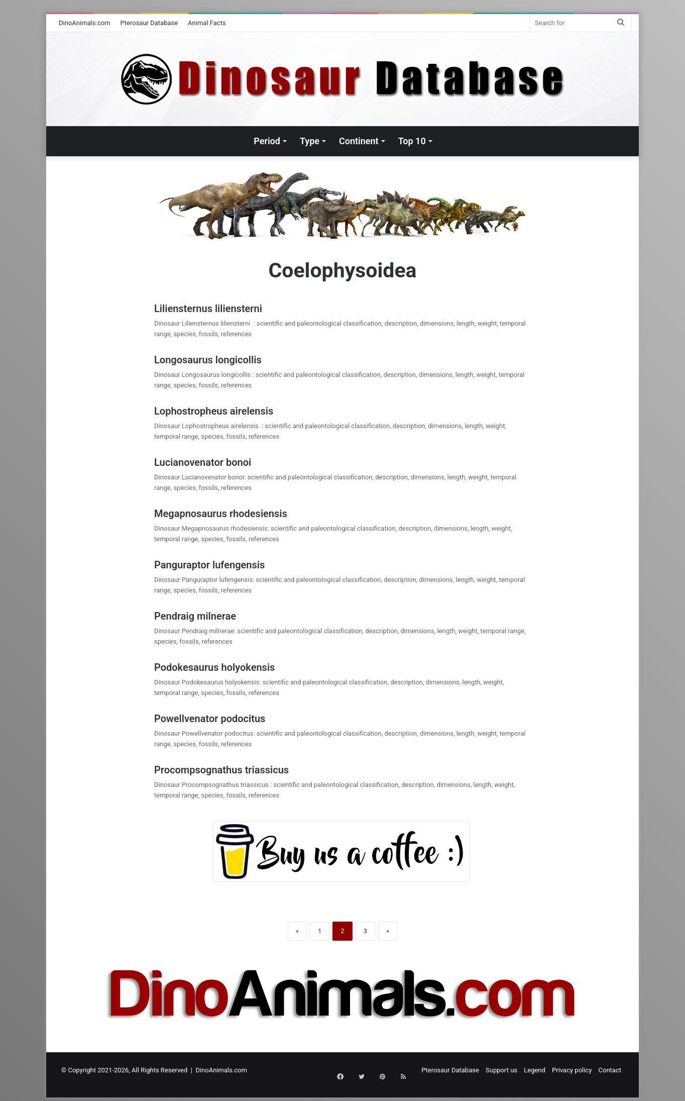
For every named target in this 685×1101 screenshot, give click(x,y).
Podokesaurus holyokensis (214, 667)
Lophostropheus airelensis (216, 411)
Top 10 (412, 141)
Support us (501, 1070)
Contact (610, 1070)
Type (309, 141)
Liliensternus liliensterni (210, 309)
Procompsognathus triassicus (222, 770)
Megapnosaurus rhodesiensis (220, 514)
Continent (359, 141)
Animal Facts (207, 23)
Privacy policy (572, 1070)
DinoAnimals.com (84, 23)
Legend (534, 1070)
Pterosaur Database (149, 23)
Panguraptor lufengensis (209, 565)
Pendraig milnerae (195, 616)
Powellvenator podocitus (209, 719)
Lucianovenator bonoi (202, 462)
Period (267, 141)
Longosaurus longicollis (209, 360)
